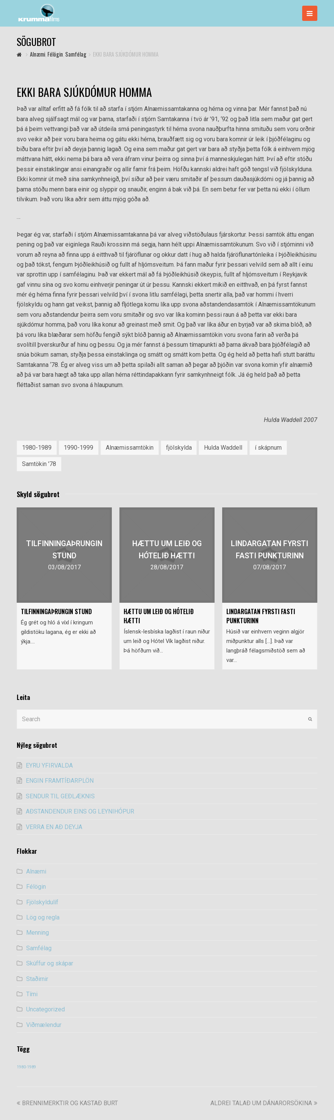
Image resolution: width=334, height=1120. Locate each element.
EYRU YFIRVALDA (49, 765)
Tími (32, 994)
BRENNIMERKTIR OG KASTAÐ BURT (67, 1103)
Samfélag (39, 948)
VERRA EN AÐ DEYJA (54, 827)
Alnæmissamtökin (130, 447)
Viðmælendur (43, 1024)
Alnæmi (36, 871)
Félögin (36, 886)
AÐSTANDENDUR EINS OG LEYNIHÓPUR (80, 811)
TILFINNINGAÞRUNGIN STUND (56, 611)
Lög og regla (43, 917)
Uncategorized (45, 1009)
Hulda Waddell (223, 447)
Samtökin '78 (39, 464)
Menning (37, 932)
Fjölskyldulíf (42, 902)
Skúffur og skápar (49, 963)
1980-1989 (37, 447)
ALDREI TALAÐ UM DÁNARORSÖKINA (263, 1103)
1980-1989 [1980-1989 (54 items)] (26, 1067)
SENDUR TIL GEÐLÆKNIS (60, 796)
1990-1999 (78, 447)
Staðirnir (37, 979)
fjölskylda (179, 447)
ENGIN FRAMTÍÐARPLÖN (60, 780)
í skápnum (268, 447)
